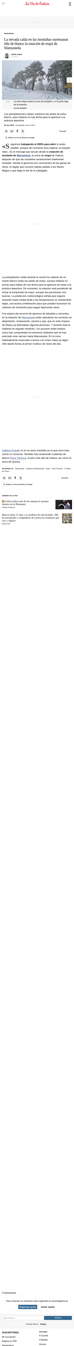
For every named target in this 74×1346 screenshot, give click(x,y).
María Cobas (16, 54)
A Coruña (43, 1335)
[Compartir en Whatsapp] (6, 131)
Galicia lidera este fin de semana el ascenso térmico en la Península (25, 503)
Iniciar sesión (48, 1307)
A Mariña (43, 1340)
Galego (43, 1324)
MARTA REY (6, 524)
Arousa (42, 1344)
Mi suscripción (8, 1337)
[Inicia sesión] (69, 3)
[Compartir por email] (12, 131)
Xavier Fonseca (8, 507)
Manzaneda (23, 155)
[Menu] (3, 3)
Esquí (48, 469)
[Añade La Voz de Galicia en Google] (20, 138)
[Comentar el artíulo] (63, 131)
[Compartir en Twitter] (23, 131)
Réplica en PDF (9, 1341)
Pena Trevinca (18, 458)
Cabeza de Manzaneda (35, 469)
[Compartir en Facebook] (17, 131)
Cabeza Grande (11, 450)
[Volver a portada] (37, 3)
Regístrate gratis (27, 1307)
